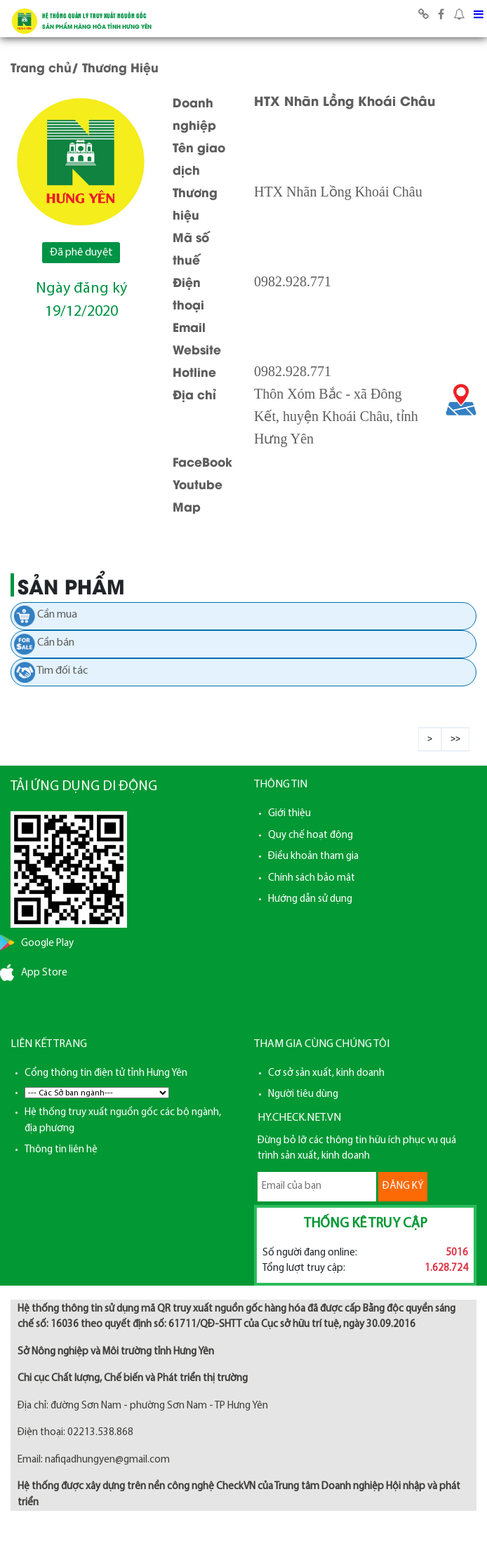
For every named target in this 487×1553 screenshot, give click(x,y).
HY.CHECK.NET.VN (299, 1118)
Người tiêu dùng (303, 1094)
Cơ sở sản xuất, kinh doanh (326, 1073)
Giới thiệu (289, 813)
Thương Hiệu (120, 66)
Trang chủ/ (45, 66)
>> (455, 739)
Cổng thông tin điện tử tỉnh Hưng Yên (106, 1073)
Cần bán (55, 642)
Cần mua (57, 614)
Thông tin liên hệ (61, 1150)
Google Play (47, 943)
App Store (44, 973)
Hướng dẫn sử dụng (310, 899)
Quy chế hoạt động (310, 835)
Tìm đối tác (62, 670)
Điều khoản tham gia (313, 856)
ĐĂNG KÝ (402, 1186)
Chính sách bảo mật (311, 878)
